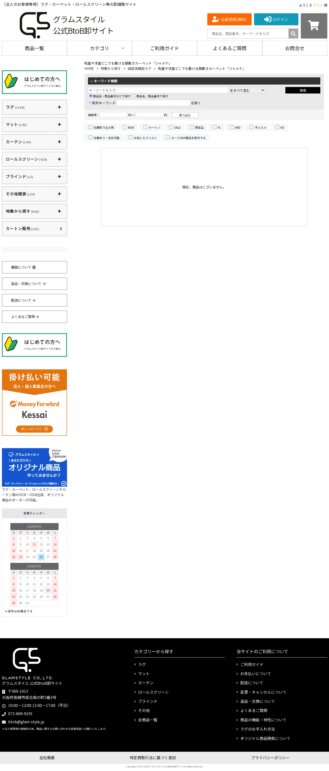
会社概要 (47, 757)
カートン (154, 127)
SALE (177, 127)
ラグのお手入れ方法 (257, 729)
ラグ (142, 664)
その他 (144, 710)
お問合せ (294, 48)
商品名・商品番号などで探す (110, 96)
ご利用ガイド (164, 48)
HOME (89, 68)
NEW (131, 127)
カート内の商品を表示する (188, 138)
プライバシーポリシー (270, 757)
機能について (23, 267)
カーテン (146, 682)
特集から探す (111, 68)
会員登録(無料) (234, 19)
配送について (23, 300)
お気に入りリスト (145, 138)
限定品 (199, 127)
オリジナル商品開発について (265, 738)
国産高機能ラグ (139, 68)
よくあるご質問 (230, 48)
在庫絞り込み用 (104, 127)
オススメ (260, 127)
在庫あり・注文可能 (107, 138)
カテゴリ (99, 48)
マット (144, 673)
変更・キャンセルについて (263, 692)
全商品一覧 (147, 720)
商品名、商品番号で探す (150, 96)
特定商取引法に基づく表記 (153, 757)
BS (282, 127)
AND (238, 127)
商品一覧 (34, 48)
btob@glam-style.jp (26, 721)
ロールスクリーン (153, 692)
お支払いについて (255, 673)
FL (219, 127)
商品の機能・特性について (263, 720)
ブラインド (147, 701)
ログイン (280, 19)
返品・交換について (28, 283)
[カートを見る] (314, 26)
